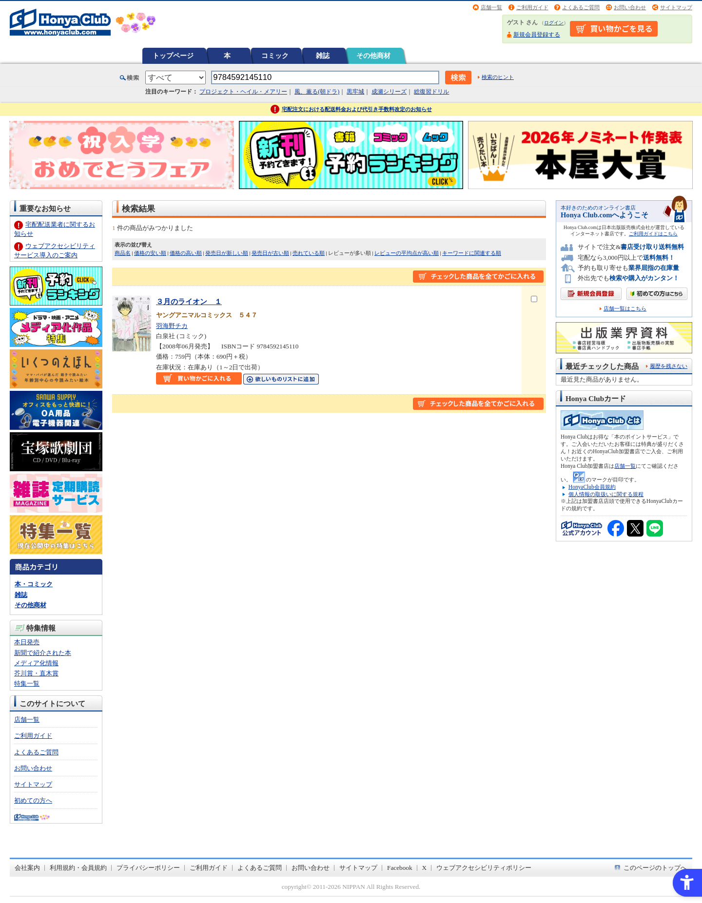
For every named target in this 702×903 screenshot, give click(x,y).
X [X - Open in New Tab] (424, 867)
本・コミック (34, 584)
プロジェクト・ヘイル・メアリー (243, 91)
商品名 (123, 253)
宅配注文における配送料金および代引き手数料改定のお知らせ (357, 109)
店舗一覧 (491, 7)
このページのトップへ (655, 867)
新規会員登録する (536, 34)
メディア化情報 (36, 663)
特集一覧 (26, 683)
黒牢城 (355, 91)
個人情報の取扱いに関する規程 (606, 494)
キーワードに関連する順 (471, 253)
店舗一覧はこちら (625, 308)
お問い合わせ (630, 7)
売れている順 (308, 253)
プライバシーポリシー (148, 867)
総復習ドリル (431, 91)
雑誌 (323, 55)
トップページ (173, 55)
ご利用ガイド (532, 7)
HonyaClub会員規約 (592, 487)
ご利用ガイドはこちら (653, 233)
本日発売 (26, 642)
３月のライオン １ (189, 301)
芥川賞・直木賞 (36, 673)
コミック (275, 55)
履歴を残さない (668, 366)
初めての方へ (33, 800)
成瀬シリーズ (389, 91)
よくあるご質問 (581, 7)
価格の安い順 (150, 253)
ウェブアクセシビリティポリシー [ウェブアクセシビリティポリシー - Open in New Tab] (483, 867)
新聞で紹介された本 (42, 652)
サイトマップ (676, 7)
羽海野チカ (172, 325)
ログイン (554, 22)
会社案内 (27, 867)
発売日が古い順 (270, 253)
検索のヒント (498, 77)
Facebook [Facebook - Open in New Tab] (399, 867)
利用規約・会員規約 (78, 867)
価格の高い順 (186, 253)
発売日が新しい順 (226, 253)
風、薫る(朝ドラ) (316, 91)
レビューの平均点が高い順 (406, 253)
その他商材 (373, 55)
